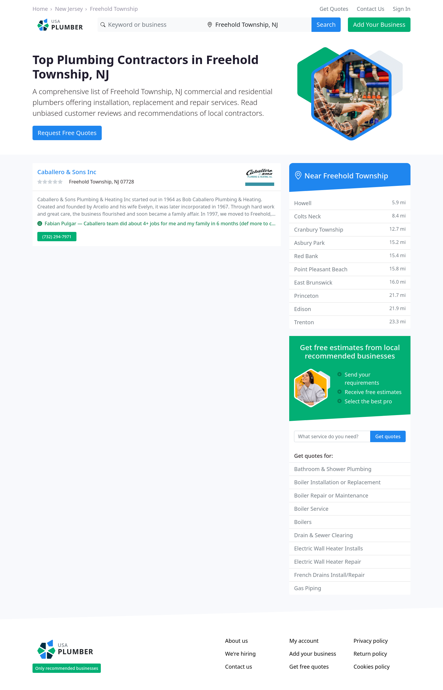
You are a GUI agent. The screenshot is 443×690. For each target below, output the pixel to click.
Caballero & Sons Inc (66, 172)
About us (236, 640)
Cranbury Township (350, 229)
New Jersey (69, 8)
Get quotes (388, 436)
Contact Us (371, 8)
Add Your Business (379, 24)
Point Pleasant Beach (350, 269)
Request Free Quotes (67, 133)
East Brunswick (350, 282)
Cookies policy (372, 666)
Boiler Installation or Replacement (337, 482)
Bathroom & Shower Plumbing (332, 469)
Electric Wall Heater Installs (328, 548)
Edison (350, 309)
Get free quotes (309, 666)
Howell (350, 203)
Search (326, 24)
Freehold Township (114, 8)
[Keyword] (151, 24)
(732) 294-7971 (57, 236)
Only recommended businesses (66, 668)
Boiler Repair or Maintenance (331, 495)
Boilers (302, 521)
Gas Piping (307, 588)
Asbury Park (350, 242)
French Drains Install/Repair (329, 574)
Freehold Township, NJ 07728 (101, 181)
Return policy (370, 653)
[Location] (257, 24)
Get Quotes (334, 8)
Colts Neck (350, 216)
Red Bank (350, 256)
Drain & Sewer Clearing (323, 535)
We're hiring (240, 653)
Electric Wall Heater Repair (327, 561)
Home (40, 8)
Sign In (401, 8)
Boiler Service (311, 508)
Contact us (238, 666)
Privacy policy (371, 640)
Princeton (350, 295)
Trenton (350, 322)
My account (303, 640)
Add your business (312, 653)
